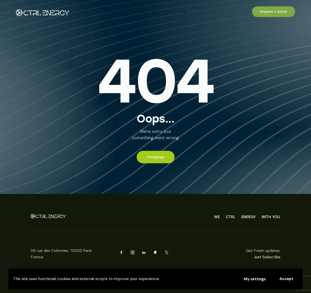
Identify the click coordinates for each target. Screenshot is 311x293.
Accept (286, 278)
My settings (255, 278)
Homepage (155, 157)
